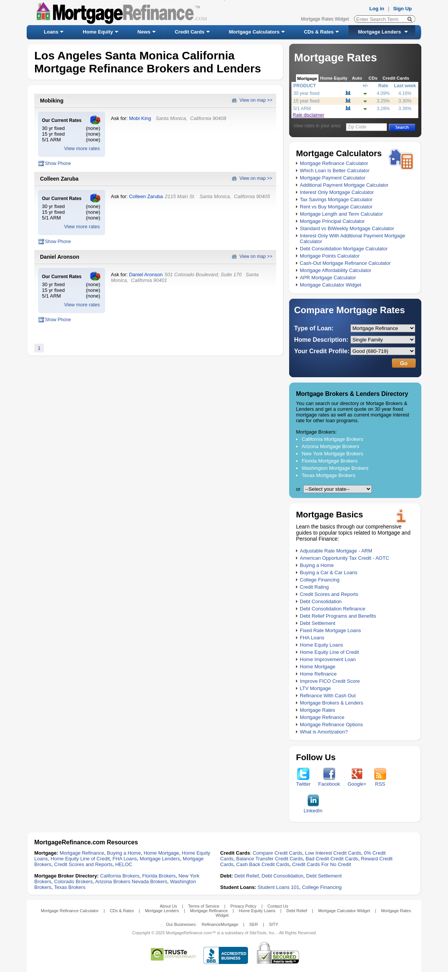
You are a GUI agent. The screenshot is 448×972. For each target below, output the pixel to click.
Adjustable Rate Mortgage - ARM (336, 551)
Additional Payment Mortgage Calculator (344, 185)
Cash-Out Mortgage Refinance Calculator (345, 263)
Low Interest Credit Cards (333, 853)
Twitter (303, 782)
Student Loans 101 (278, 887)
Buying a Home (317, 565)
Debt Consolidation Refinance (332, 609)
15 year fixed (306, 101)
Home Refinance (318, 674)
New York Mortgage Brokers (332, 453)
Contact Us (277, 906)
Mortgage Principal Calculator (332, 221)
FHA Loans (312, 638)
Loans (51, 32)
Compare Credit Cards (277, 853)
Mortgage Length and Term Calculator (341, 214)
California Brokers (119, 876)
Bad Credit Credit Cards (332, 859)
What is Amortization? (324, 732)
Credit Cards (190, 32)
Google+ (356, 782)
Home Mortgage (317, 666)
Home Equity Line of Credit (329, 652)
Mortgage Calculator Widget (330, 285)
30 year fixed (306, 93)
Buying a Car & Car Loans (328, 572)
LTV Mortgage (315, 688)
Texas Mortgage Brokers (328, 475)
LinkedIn (313, 808)
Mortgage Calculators (254, 32)
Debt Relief (246, 876)
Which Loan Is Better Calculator (335, 170)
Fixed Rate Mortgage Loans (330, 630)
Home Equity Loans (321, 645)
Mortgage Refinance (322, 717)
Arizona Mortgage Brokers (330, 446)
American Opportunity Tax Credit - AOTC (344, 558)
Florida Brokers (159, 876)
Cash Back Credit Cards (262, 864)
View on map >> (255, 100)
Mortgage (307, 78)
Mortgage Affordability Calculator (335, 270)
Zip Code (357, 127)
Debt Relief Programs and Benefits (338, 616)
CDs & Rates (319, 32)
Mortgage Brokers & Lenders (331, 703)
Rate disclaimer (308, 115)
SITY (273, 924)
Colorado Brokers (73, 881)
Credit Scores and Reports (329, 594)
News (144, 32)
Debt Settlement (317, 623)
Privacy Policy (243, 906)
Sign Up (402, 8)
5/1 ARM (302, 108)
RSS (380, 782)
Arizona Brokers (112, 881)
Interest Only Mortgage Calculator (337, 192)
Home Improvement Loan (328, 659)
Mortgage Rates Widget (325, 19)
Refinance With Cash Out (328, 695)
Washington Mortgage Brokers (335, 468)
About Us (168, 906)
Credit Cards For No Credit (321, 864)
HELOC (123, 864)
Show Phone (58, 163)
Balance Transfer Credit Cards (269, 859)
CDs (372, 77)
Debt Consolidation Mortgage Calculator (344, 248)
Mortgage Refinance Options (331, 724)
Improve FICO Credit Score (330, 681)
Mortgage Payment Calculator (332, 178)
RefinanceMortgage (220, 924)
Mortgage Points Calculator (330, 256)
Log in (377, 8)
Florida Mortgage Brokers (330, 461)
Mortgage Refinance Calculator (334, 163)
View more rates (82, 148)
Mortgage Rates (317, 710)
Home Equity (98, 32)
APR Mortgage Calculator (328, 277)
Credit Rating (314, 587)
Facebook (329, 782)
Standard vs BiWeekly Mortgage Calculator (347, 228)
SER (253, 924)
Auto (357, 77)
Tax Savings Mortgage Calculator (336, 199)
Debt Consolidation (321, 601)
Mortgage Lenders (379, 32)
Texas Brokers (69, 887)
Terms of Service (203, 906)
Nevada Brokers (149, 881)
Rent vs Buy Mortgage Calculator (336, 207)
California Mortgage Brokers (332, 439)
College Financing (319, 580)
